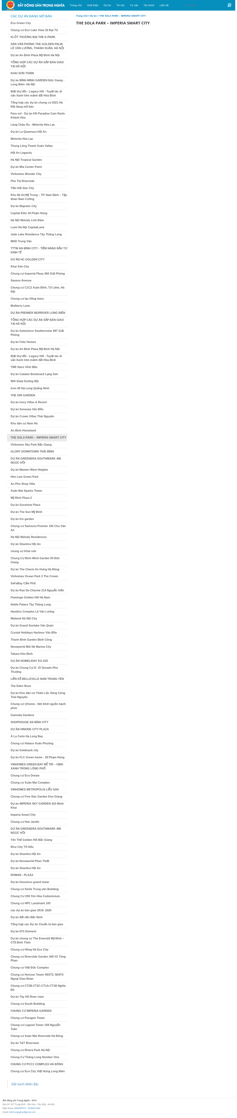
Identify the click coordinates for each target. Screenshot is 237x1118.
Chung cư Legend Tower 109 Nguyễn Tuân (35, 1027)
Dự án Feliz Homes (23, 341)
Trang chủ (81, 15)
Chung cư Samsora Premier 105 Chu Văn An (38, 528)
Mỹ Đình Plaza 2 (21, 497)
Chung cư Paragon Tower (28, 1017)
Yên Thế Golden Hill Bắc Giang (31, 839)
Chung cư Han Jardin (25, 821)
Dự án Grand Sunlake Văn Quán (32, 625)
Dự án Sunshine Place (25, 504)
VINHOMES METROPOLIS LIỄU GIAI (35, 789)
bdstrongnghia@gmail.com (22, 1112)
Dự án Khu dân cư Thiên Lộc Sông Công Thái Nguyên (38, 695)
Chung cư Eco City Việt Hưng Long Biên (38, 1071)
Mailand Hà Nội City (24, 618)
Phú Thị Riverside (22, 181)
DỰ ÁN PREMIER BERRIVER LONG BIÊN (38, 312)
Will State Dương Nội (25, 381)
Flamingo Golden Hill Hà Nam (30, 597)
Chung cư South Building (28, 1003)
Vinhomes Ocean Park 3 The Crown (34, 576)
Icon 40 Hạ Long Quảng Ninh (30, 388)
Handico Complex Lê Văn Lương (32, 611)
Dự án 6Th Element (23, 931)
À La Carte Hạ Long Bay (27, 736)
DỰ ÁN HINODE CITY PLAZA (30, 729)
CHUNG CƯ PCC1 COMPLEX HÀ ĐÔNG (37, 1064)
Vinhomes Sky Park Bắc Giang (31, 444)
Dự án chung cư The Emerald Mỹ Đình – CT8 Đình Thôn (37, 940)
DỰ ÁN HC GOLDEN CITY (28, 259)
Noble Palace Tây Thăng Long (31, 604)
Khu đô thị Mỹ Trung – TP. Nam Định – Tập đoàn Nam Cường (39, 197)
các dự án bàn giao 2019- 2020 (31, 910)
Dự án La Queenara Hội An (29, 131)
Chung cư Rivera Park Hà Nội (30, 1050)
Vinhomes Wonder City (26, 173)
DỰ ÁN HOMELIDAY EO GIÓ (29, 660)
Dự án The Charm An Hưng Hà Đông (35, 569)
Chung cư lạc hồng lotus (27, 298)
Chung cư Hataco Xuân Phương (32, 743)
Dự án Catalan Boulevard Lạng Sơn (34, 374)
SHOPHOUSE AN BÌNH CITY (29, 722)
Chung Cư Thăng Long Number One (35, 1057)
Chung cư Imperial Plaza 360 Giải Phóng (38, 273)
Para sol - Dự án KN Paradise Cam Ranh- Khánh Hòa (38, 115)
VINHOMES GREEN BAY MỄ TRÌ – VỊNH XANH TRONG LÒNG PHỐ (37, 766)
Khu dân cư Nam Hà (24, 423)
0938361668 (34, 1108)
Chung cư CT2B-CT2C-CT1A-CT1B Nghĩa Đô (38, 987)
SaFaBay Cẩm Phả (23, 583)
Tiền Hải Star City (22, 188)
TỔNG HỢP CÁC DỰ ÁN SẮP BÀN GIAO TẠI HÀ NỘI (37, 64)
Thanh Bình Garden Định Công (31, 639)
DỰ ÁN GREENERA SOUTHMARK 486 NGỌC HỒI (36, 460)
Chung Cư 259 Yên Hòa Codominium (35, 896)
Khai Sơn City (20, 266)
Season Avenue (21, 280)
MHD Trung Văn (21, 241)
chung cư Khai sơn (23, 551)
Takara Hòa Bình (22, 653)
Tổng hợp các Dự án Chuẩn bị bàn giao (37, 924)
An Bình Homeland (23, 430)
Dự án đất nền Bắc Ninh (27, 917)
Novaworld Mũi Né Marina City (31, 646)
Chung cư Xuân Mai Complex (30, 782)
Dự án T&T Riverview (25, 1043)
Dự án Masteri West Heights (29, 469)
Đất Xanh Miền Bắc (25, 1084)
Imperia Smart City (23, 814)
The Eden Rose (21, 685)
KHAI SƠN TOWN (22, 73)
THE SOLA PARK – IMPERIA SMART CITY (38, 437)
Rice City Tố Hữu (22, 846)
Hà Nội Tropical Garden (26, 159)
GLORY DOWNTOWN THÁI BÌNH (32, 451)
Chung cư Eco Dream (25, 775)
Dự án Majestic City (24, 206)
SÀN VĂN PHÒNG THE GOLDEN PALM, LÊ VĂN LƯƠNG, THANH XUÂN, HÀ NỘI (37, 46)
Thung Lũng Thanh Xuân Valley (32, 145)
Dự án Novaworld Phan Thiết (30, 861)
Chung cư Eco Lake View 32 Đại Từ (34, 30)
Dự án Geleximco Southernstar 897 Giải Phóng (37, 332)
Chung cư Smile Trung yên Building (35, 889)
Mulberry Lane (20, 305)
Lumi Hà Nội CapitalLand (27, 227)
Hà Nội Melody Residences (29, 537)
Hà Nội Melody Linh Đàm (27, 220)
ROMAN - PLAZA (22, 874)
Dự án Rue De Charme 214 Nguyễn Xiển (37, 590)
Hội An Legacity (21, 152)
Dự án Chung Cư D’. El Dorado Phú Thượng (34, 669)
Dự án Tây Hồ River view (27, 996)
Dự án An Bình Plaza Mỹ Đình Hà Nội (35, 55)
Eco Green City (21, 23)
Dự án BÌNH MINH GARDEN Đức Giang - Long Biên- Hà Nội (37, 82)
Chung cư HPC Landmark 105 (30, 903)
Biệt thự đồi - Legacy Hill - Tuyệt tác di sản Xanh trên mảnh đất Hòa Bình (36, 93)
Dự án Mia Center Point (26, 166)
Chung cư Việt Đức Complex (30, 967)
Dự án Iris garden (22, 518)
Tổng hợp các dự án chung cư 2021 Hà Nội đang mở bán (37, 104)
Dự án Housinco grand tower (30, 882)
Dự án (93, 15)
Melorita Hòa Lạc (22, 138)
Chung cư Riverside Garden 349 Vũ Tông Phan (38, 958)
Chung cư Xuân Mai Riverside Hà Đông (37, 1035)
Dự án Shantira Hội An (26, 544)
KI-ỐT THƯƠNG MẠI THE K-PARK (33, 37)
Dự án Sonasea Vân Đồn (27, 409)
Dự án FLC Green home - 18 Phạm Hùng (37, 757)
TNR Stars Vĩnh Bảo (24, 367)
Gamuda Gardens (22, 715)
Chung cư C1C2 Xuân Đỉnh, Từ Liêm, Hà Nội (37, 289)
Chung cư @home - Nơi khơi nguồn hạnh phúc (38, 706)
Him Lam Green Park (24, 476)
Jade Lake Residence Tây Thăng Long (36, 234)
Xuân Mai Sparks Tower (26, 490)
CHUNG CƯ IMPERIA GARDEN (31, 1010)
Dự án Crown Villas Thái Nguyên (32, 416)
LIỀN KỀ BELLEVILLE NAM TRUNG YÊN (37, 678)
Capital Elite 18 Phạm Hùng (29, 213)
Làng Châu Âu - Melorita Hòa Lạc (33, 124)
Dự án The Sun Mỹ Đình (26, 511)
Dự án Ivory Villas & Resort (29, 402)
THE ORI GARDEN (23, 395)
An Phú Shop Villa (23, 483)
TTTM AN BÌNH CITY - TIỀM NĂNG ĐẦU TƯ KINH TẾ (39, 250)
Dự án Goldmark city (24, 750)
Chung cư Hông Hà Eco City (29, 949)
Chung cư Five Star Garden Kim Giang (36, 796)
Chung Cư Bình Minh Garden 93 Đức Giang (35, 560)
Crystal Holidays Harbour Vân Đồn (34, 632)
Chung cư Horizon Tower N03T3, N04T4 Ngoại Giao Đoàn (37, 976)
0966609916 (20, 1108)
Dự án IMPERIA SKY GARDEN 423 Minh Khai (37, 805)
